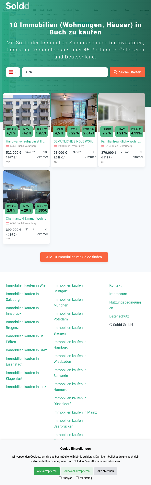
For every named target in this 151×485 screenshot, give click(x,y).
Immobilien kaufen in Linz (26, 387)
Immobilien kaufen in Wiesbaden (70, 359)
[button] (6, 109)
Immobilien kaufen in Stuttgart (70, 288)
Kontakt (115, 285)
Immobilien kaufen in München (70, 302)
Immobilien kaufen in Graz (26, 350)
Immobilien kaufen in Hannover (70, 387)
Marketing (84, 477)
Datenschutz (119, 316)
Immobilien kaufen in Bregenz (22, 325)
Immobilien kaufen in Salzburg (22, 297)
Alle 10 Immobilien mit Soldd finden (74, 257)
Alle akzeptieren (47, 471)
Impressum (118, 294)
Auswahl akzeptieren (77, 471)
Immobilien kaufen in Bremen (70, 330)
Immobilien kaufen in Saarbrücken (70, 423)
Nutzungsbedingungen (125, 305)
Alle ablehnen (105, 471)
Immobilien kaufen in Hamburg (70, 345)
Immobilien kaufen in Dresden (70, 437)
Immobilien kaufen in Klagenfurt (22, 375)
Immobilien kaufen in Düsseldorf (70, 401)
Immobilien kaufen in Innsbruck (22, 311)
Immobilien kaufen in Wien (26, 285)
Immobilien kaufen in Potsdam (70, 316)
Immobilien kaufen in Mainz (75, 412)
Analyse (65, 477)
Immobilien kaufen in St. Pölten (25, 339)
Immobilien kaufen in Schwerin (70, 373)
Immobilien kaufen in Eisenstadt (22, 361)
